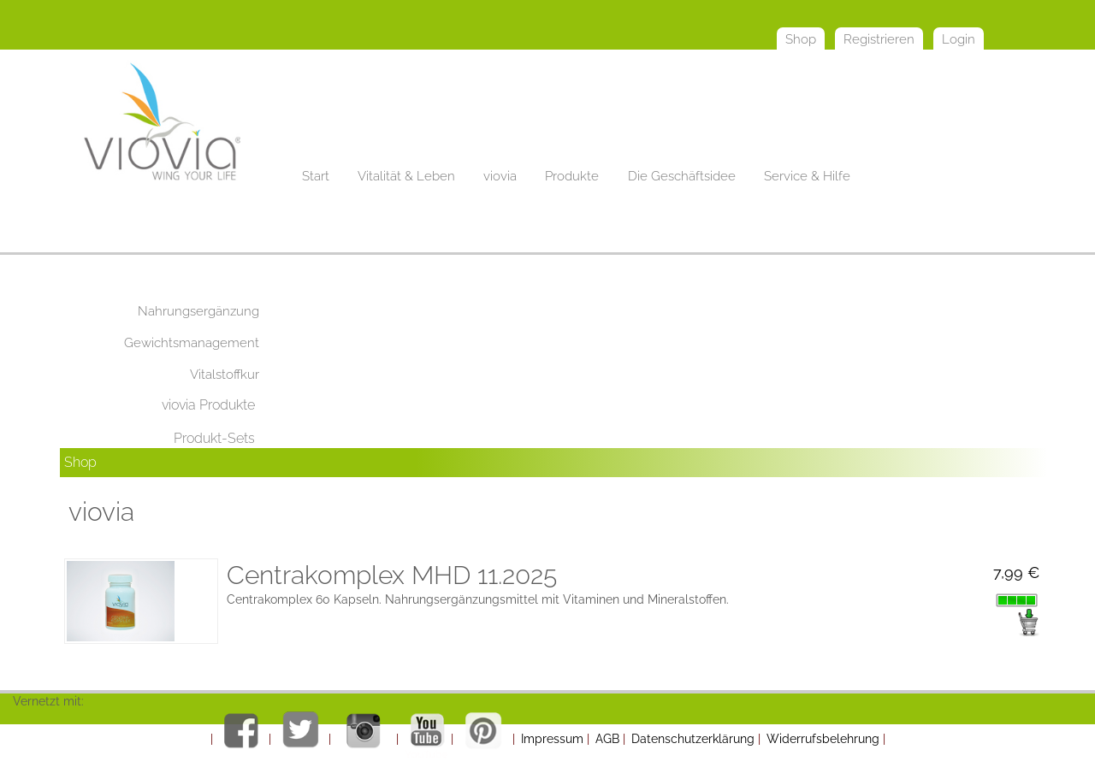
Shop (80, 462)
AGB (607, 739)
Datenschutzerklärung (693, 739)
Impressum (552, 739)
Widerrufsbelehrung (822, 739)
